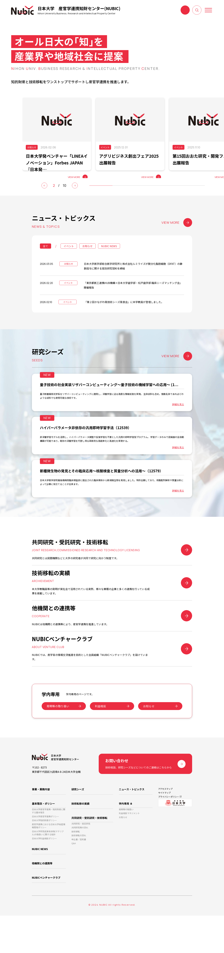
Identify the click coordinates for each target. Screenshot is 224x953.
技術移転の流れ (78, 873)
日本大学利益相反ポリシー (44, 879)
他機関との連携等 (42, 903)
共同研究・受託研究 (80, 857)
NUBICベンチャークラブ (46, 916)
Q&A (73, 883)
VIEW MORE (177, 232)
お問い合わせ (185, 10)
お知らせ (87, 256)
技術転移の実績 (80, 837)
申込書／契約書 (78, 878)
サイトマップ (164, 828)
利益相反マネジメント (129, 850)
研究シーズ (77, 824)
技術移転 (75, 867)
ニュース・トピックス (131, 824)
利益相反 (100, 741)
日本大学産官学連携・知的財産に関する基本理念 (48, 846)
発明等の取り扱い (58, 741)
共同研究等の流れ (79, 863)
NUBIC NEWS (109, 256)
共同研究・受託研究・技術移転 (89, 850)
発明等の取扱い (126, 844)
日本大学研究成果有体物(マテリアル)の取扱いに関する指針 (48, 873)
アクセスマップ (165, 823)
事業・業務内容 (41, 824)
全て (45, 256)
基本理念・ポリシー (43, 837)
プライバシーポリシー (168, 833)
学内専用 (124, 837)
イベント (69, 256)
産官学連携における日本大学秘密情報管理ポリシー (48, 865)
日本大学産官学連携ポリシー (45, 853)
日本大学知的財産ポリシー (44, 858)
